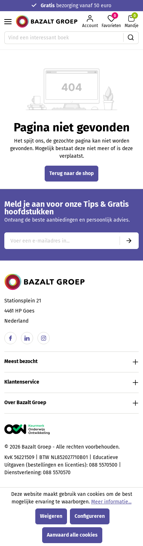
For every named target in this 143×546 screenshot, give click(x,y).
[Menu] (8, 21)
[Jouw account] (90, 22)
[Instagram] (43, 338)
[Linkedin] (27, 338)
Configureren (90, 516)
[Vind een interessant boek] (64, 37)
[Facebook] (10, 338)
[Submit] (129, 240)
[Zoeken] (131, 37)
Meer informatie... (111, 502)
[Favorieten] (111, 22)
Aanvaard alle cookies (72, 535)
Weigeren (51, 516)
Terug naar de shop (71, 173)
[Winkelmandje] (131, 22)
